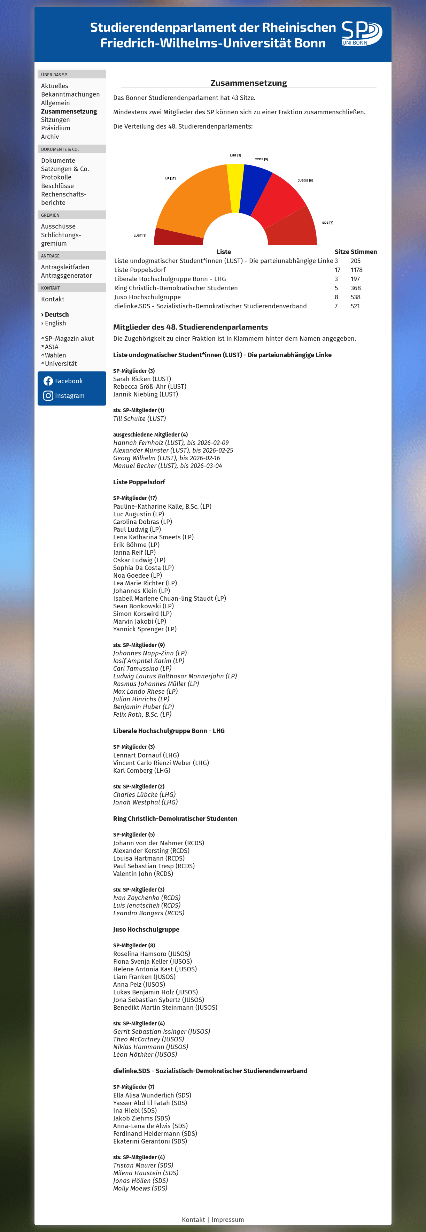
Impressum (227, 1220)
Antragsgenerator (66, 275)
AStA (52, 347)
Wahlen (55, 355)
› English (53, 323)
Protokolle (56, 177)
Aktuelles (54, 86)
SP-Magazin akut (69, 338)
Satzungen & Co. (65, 169)
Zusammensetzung (69, 111)
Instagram (64, 396)
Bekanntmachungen (70, 94)
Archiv (50, 137)
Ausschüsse (58, 226)
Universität (61, 364)
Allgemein (55, 103)
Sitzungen (55, 120)
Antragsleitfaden (65, 267)
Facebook (63, 381)
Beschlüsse (57, 186)
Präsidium (55, 128)
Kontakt (52, 299)
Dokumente (58, 160)
